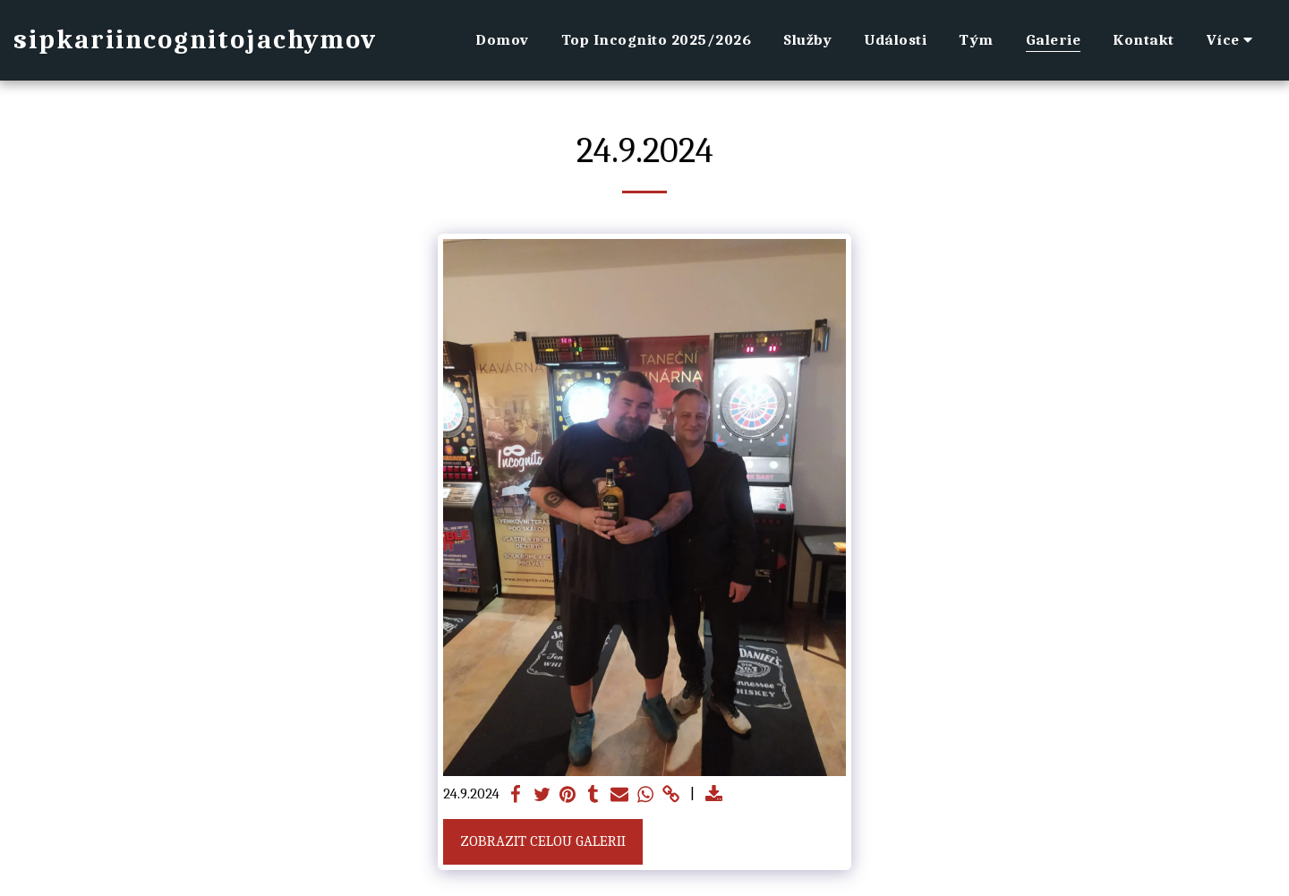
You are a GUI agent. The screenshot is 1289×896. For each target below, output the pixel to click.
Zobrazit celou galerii (543, 840)
